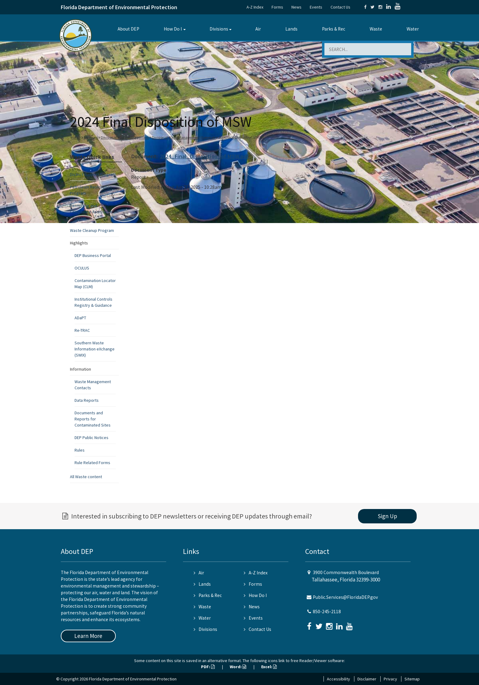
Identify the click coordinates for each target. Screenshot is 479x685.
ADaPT (80, 318)
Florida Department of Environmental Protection (119, 7)
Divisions (219, 29)
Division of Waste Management (125, 137)
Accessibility (338, 679)
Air (258, 29)
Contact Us (340, 7)
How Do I (173, 29)
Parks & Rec (333, 29)
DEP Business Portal (93, 255)
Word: (238, 666)
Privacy (390, 679)
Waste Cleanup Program (92, 230)
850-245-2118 (327, 611)
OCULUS (82, 268)
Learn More (88, 635)
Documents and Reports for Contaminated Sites (93, 419)
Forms (277, 7)
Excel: (269, 666)
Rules (80, 450)
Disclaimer (366, 679)
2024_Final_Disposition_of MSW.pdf (204, 156)
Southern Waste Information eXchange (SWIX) (95, 349)
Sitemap (412, 679)
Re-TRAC (82, 330)
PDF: (208, 666)
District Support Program (93, 174)
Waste (376, 29)
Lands (291, 29)
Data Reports (87, 400)
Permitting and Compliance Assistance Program (91, 212)
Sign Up (387, 516)
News (296, 7)
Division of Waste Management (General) (183, 137)
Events (316, 7)
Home (76, 137)
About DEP (128, 29)
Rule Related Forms (92, 462)
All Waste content (86, 476)
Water (413, 29)
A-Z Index (255, 7)
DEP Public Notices (91, 437)
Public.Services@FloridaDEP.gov (345, 597)
